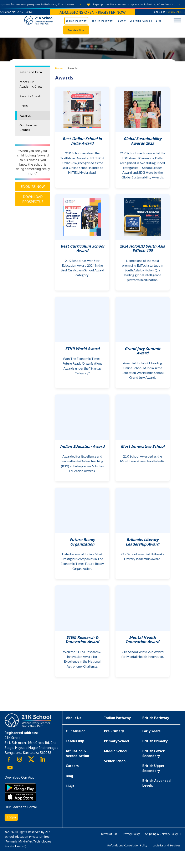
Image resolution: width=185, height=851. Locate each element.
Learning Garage (141, 20)
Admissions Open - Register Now (93, 12)
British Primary (155, 741)
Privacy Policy (131, 834)
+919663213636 (175, 12)
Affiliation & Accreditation (77, 753)
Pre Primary (114, 731)
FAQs (70, 786)
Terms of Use (109, 834)
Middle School (115, 751)
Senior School (115, 761)
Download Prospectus (32, 199)
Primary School (116, 741)
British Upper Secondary (153, 768)
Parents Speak (30, 96)
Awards (25, 115)
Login (11, 817)
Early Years (151, 731)
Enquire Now (76, 30)
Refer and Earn (31, 72)
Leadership (75, 741)
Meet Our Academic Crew (31, 84)
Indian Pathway (76, 20)
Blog (159, 20)
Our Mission (76, 731)
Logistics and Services (166, 845)
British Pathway (102, 20)
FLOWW (121, 20)
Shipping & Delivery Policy (161, 834)
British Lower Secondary (153, 753)
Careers (72, 765)
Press (24, 106)
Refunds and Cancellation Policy (127, 845)
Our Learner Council (29, 127)
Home (59, 68)
